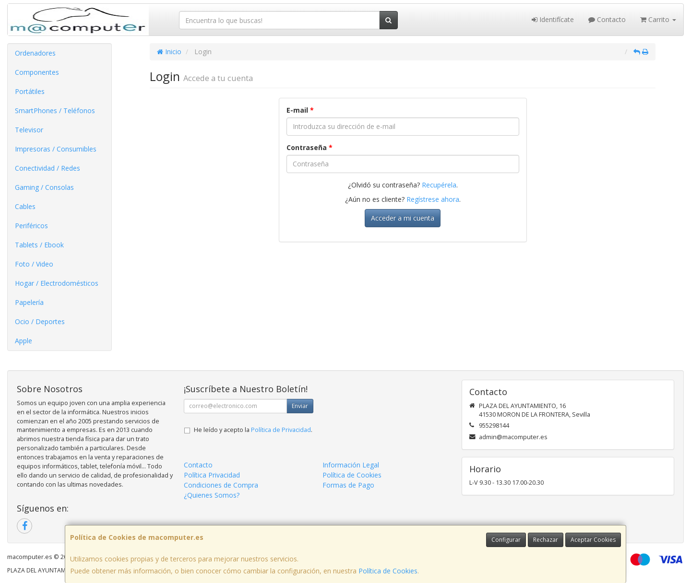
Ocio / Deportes (40, 321)
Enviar (300, 406)
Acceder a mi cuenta (402, 217)
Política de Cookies (387, 570)
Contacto (607, 19)
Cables (25, 206)
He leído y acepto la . (253, 430)
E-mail (300, 110)
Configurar (506, 540)
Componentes (37, 72)
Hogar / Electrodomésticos (56, 283)
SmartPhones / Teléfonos (55, 110)
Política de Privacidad (281, 430)
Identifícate (553, 19)
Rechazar (545, 540)
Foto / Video (34, 263)
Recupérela (439, 184)
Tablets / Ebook (39, 244)
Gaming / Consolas (44, 187)
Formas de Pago (348, 485)
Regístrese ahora (432, 199)
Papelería (29, 302)
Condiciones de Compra (221, 485)
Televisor (29, 129)
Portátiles (30, 91)
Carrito (658, 19)
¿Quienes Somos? (211, 495)
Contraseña (309, 147)
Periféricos (31, 225)
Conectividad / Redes (47, 168)
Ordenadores (35, 53)
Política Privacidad (212, 474)
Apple (23, 340)
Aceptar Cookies (593, 540)
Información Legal (350, 464)
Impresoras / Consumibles (55, 148)
